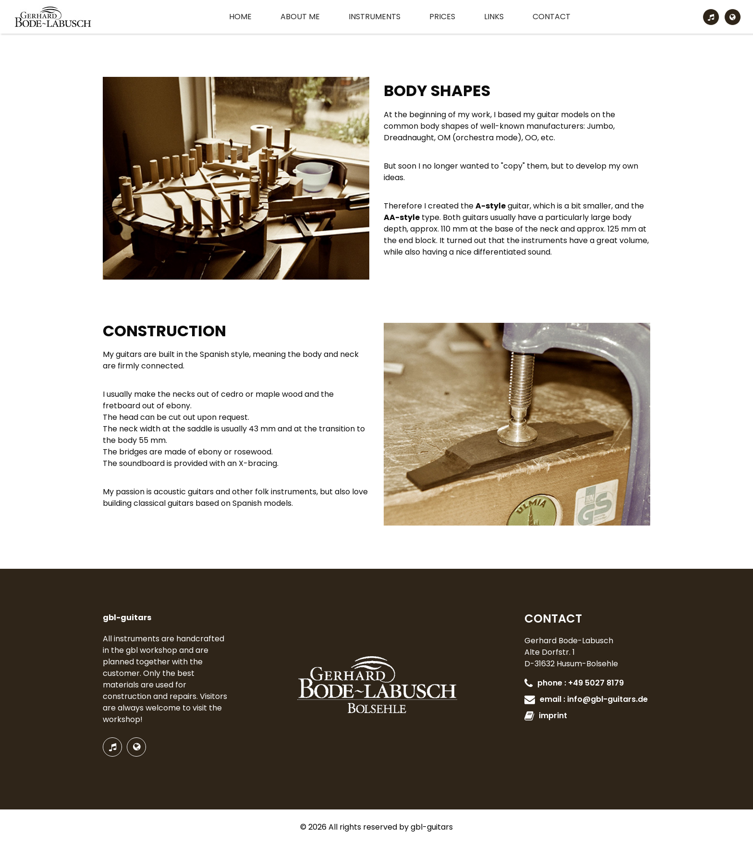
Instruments (375, 16)
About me (300, 16)
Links (494, 16)
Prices (442, 16)
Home (240, 16)
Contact (552, 16)
